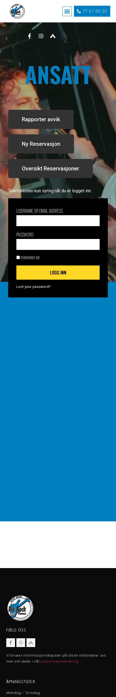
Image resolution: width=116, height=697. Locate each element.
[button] (67, 11)
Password (25, 234)
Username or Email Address (39, 211)
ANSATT (58, 74)
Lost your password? (33, 286)
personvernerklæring (59, 661)
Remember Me (28, 257)
